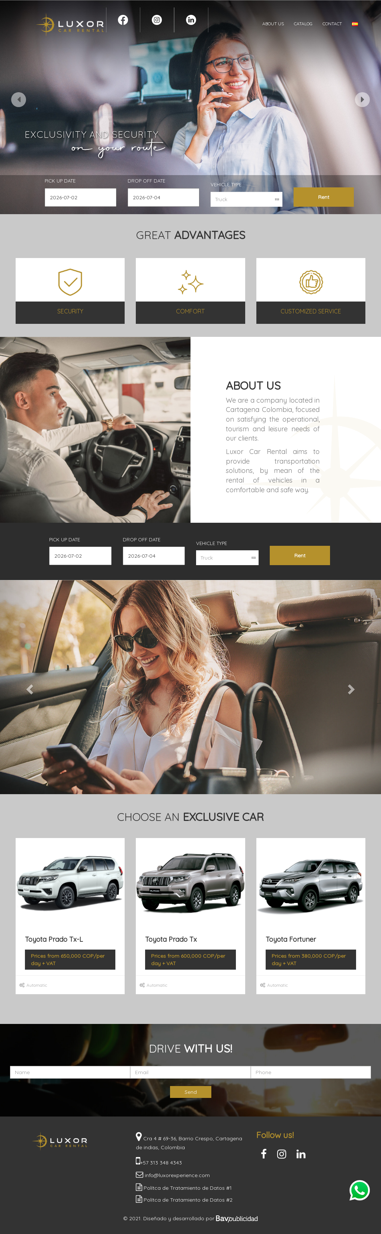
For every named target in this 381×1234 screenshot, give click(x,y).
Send (191, 1092)
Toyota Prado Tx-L (54, 939)
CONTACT (332, 23)
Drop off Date (146, 181)
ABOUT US (273, 23)
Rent (323, 197)
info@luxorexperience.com (176, 1175)
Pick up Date (60, 181)
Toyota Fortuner (291, 939)
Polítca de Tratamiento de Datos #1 (187, 1188)
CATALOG (303, 23)
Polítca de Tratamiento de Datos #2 (187, 1199)
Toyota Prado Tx (171, 939)
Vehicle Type (226, 184)
